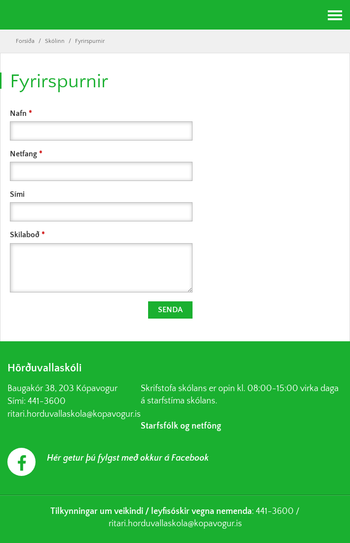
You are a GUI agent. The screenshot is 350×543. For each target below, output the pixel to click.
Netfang (23, 153)
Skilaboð (24, 234)
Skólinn (55, 41)
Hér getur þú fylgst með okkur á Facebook (128, 458)
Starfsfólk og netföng (181, 426)
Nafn (18, 113)
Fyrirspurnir (90, 41)
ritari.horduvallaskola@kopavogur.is (74, 414)
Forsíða (25, 41)
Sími (17, 194)
